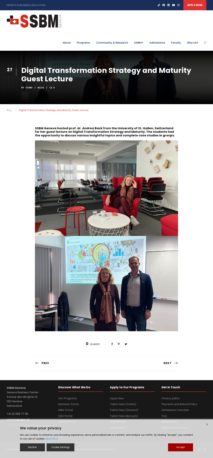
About (67, 43)
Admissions (157, 43)
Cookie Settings (60, 447)
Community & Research (112, 43)
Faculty (176, 43)
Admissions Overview (175, 410)
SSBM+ (138, 43)
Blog (41, 87)
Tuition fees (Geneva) (124, 410)
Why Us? (192, 43)
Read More (52, 438)
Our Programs (67, 398)
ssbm (28, 87)
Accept (180, 447)
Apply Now (117, 398)
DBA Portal (65, 416)
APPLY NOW (195, 5)
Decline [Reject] (32, 447)
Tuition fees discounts (124, 416)
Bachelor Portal (68, 404)
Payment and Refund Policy (179, 404)
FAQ (164, 416)
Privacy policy (170, 398)
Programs (83, 43)
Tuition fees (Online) (123, 404)
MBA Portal (65, 410)
